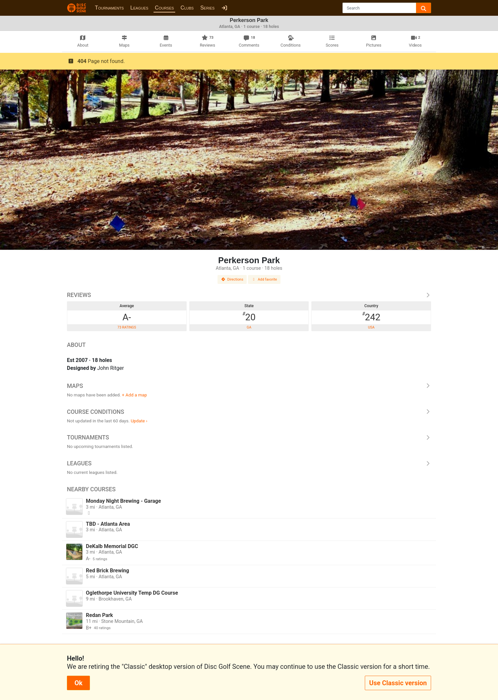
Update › (139, 420)
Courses (164, 8)
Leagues (139, 8)
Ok (78, 683)
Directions (232, 279)
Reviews (249, 295)
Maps (249, 386)
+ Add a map (134, 394)
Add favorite (264, 279)
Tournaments (109, 8)
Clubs (187, 8)
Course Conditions (249, 412)
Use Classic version (398, 683)
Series (207, 8)
